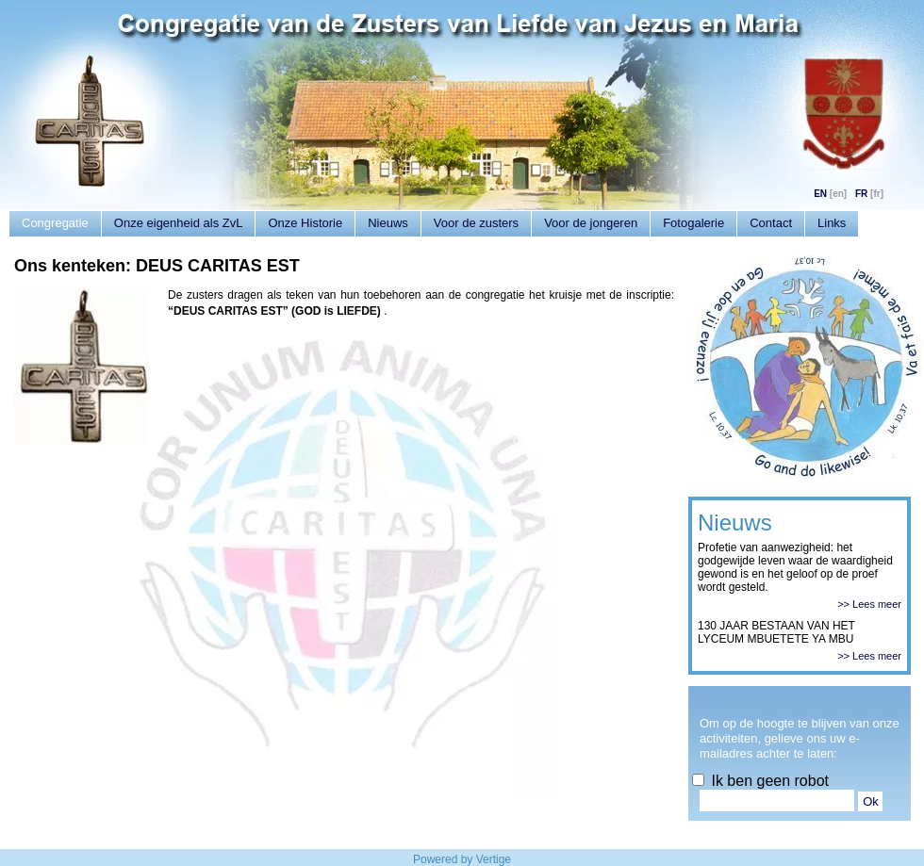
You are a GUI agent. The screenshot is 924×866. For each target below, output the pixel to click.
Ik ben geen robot (760, 781)
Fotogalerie (693, 223)
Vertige (493, 859)
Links (831, 223)
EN (820, 193)
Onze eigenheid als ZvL (178, 223)
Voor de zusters (476, 223)
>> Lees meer (869, 604)
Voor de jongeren (590, 223)
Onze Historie (305, 223)
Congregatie (55, 223)
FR (861, 193)
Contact (771, 223)
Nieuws (388, 223)
